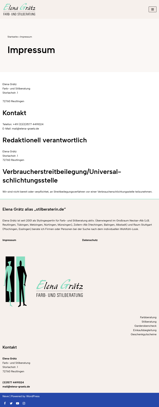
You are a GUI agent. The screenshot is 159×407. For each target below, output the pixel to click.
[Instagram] (24, 403)
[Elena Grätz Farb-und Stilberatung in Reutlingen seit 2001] (19, 9)
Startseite (13, 36)
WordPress (33, 396)
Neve (6, 396)
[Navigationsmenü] (152, 9)
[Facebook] (5, 403)
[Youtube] (17, 403)
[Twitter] (11, 403)
